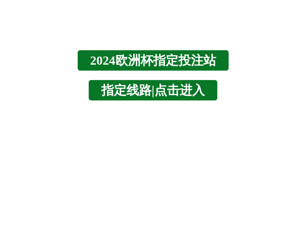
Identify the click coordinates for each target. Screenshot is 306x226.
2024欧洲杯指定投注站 (153, 60)
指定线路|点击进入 (153, 90)
